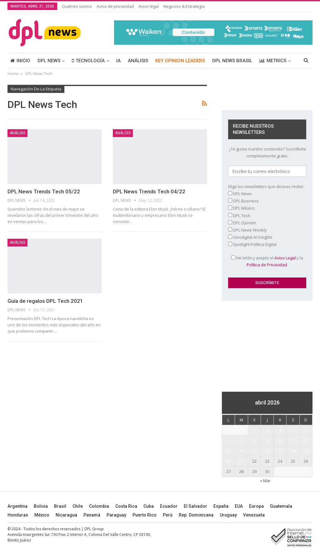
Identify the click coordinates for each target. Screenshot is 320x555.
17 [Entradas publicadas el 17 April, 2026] (280, 451)
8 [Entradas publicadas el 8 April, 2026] (254, 440)
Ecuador (169, 506)
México (41, 514)
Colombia (99, 506)
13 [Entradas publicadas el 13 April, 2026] (228, 451)
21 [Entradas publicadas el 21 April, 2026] (241, 461)
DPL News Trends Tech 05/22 (44, 191)
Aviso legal (148, 6)
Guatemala (281, 506)
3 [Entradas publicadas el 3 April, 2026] (280, 430)
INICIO (20, 61)
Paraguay (116, 514)
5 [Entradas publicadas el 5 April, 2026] (306, 430)
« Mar (265, 480)
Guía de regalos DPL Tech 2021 (45, 301)
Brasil (60, 506)
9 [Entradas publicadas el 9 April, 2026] (267, 440)
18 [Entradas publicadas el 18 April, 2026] (293, 451)
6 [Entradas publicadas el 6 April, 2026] (229, 440)
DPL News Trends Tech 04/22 (149, 191)
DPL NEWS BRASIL (232, 61)
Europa (256, 506)
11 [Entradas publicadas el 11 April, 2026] (293, 440)
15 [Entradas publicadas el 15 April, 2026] (254, 451)
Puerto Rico (144, 514)
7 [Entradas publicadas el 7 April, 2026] (241, 440)
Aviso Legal (285, 258)
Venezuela (254, 514)
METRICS (272, 61)
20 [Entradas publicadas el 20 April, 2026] (228, 461)
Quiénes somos (77, 6)
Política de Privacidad (267, 264)
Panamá (91, 514)
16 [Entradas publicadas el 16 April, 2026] (267, 451)
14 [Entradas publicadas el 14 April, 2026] (241, 451)
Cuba (148, 506)
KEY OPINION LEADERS (180, 61)
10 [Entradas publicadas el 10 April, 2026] (280, 440)
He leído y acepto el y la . (267, 261)
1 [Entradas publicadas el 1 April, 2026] (254, 430)
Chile (77, 506)
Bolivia (41, 506)
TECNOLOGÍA (88, 61)
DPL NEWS (49, 61)
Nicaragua (66, 514)
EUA (239, 506)
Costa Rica (126, 506)
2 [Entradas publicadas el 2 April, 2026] (267, 430)
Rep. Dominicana (196, 514)
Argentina (18, 506)
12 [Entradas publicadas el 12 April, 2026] (306, 440)
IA (118, 61)
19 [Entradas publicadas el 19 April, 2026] (306, 451)
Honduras (18, 514)
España (220, 506)
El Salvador (195, 506)
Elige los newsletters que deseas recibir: (266, 186)
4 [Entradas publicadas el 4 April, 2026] (293, 430)
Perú (167, 514)
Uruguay (228, 514)
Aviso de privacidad (115, 6)
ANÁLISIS (138, 61)
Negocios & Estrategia (184, 6)
